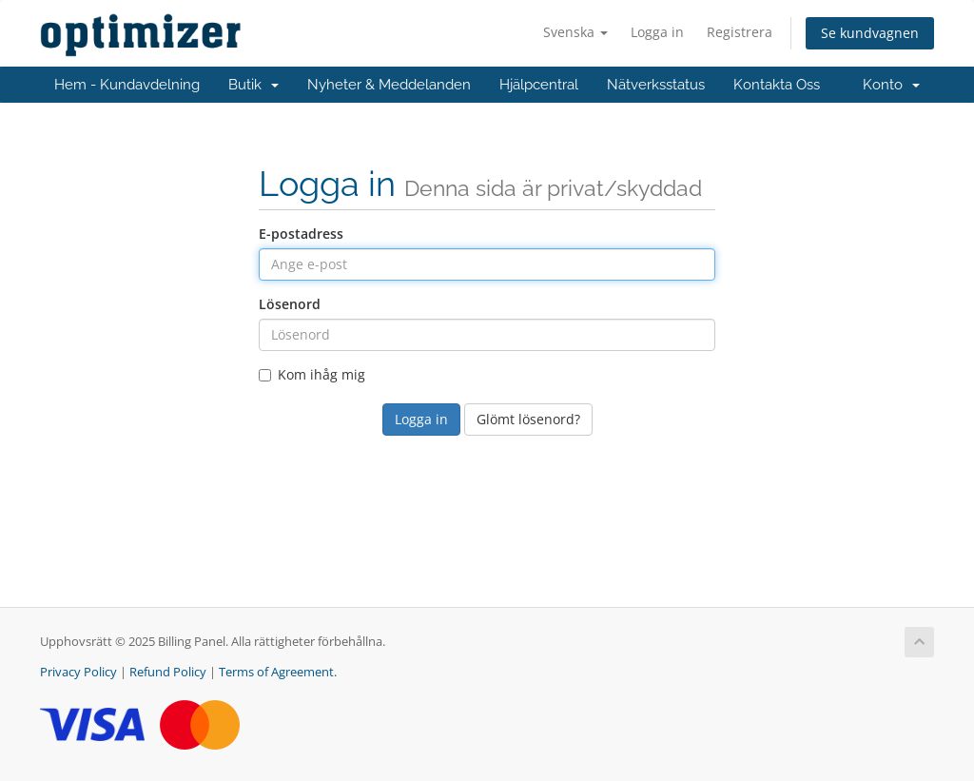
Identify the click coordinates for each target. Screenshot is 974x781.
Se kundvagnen (870, 33)
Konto (891, 84)
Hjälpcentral (538, 84)
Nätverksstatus (656, 84)
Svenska (575, 32)
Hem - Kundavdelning (127, 84)
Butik (253, 84)
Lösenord (290, 304)
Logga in (657, 32)
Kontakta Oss (776, 84)
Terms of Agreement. (278, 672)
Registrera (739, 32)
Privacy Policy (78, 672)
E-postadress (301, 234)
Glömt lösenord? (528, 419)
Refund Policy (167, 672)
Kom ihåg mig (312, 374)
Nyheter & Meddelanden (389, 84)
